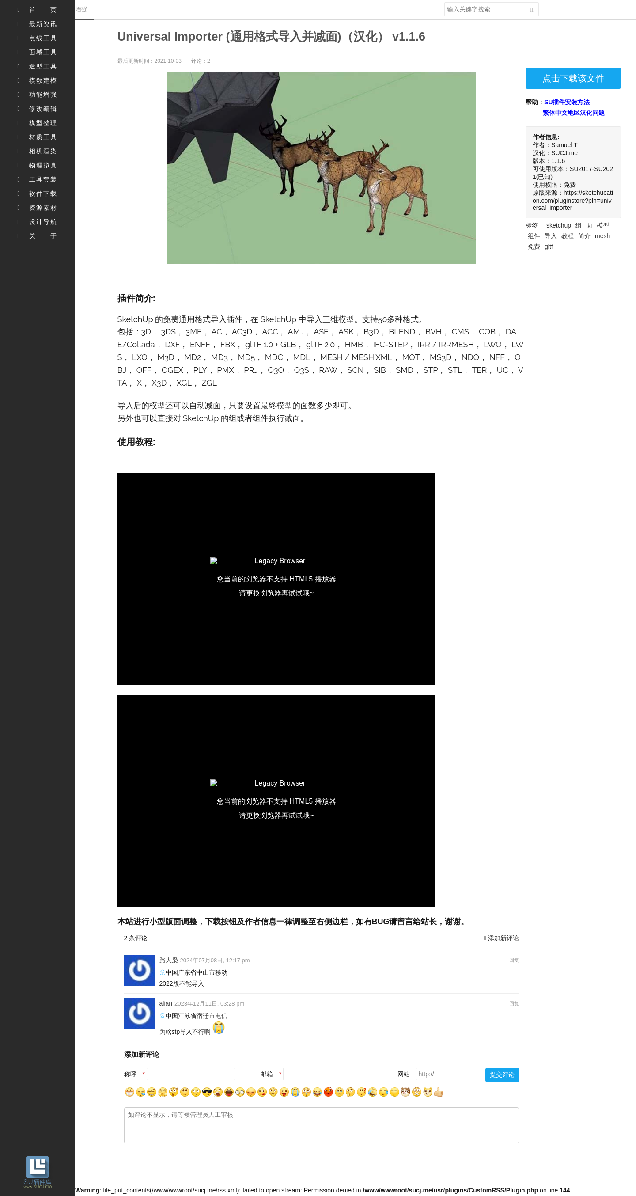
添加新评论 (501, 938)
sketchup (558, 225)
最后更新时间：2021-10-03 (149, 61)
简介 (584, 235)
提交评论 (502, 1074)
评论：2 (200, 61)
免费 (534, 246)
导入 (551, 235)
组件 (534, 235)
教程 (567, 235)
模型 (603, 225)
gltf (549, 246)
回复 (514, 960)
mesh (602, 235)
